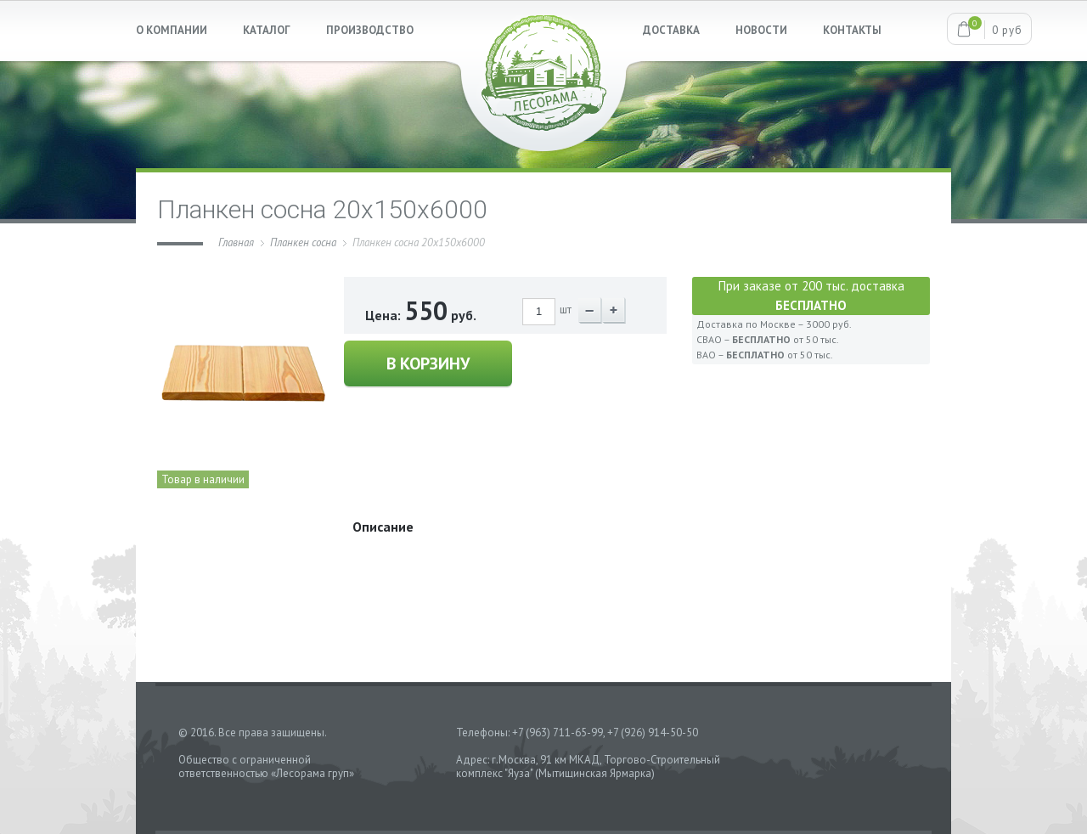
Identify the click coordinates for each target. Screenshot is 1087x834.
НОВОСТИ (761, 30)
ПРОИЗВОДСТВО (370, 30)
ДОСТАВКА (671, 30)
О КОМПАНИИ (171, 30)
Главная (236, 242)
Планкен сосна (303, 242)
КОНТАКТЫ (852, 30)
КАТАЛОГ (266, 30)
